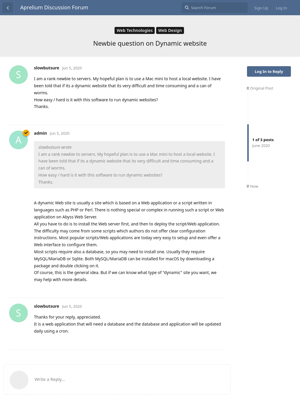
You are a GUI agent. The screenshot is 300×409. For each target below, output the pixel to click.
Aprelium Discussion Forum (54, 7)
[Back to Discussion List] (7, 7)
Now (252, 186)
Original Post (260, 88)
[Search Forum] (215, 7)
